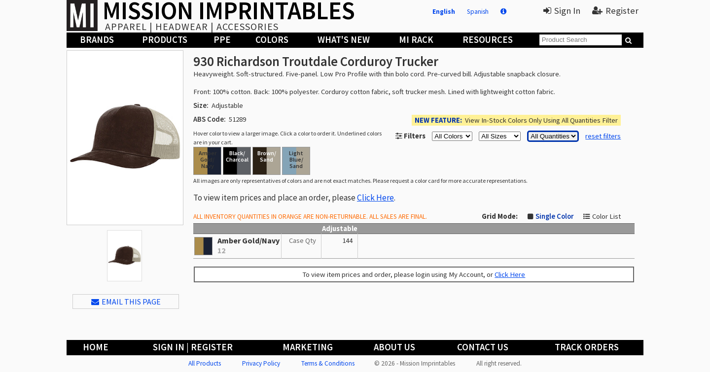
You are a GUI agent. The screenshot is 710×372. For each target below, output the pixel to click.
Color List (606, 216)
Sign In (561, 10)
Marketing (308, 347)
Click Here (375, 197)
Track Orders (587, 347)
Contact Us (482, 347)
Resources (487, 39)
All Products (204, 363)
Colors (271, 39)
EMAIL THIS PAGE (126, 301)
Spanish (478, 11)
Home (95, 347)
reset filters (603, 136)
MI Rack (416, 39)
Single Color (554, 216)
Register (615, 10)
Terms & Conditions (328, 363)
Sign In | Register (193, 347)
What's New (344, 39)
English (443, 11)
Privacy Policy (261, 363)
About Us (394, 347)
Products (164, 39)
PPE (222, 39)
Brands (97, 39)
